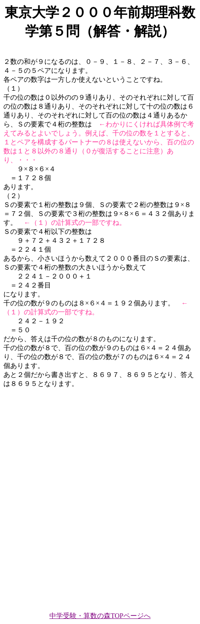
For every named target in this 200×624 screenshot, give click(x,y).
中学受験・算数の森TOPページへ (100, 615)
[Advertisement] (100, 496)
